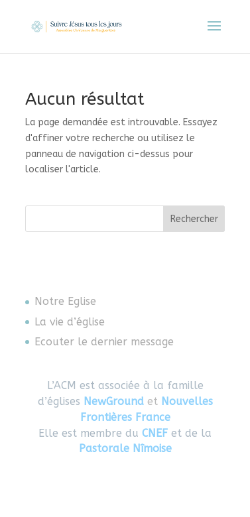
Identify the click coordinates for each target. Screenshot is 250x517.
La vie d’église (69, 322)
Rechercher (194, 219)
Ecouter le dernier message (104, 341)
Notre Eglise (65, 301)
